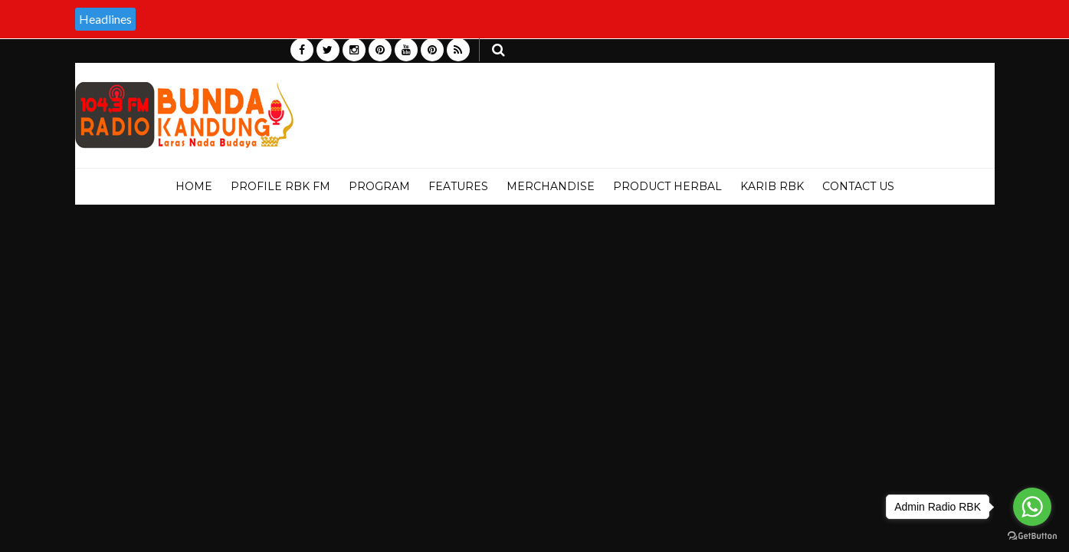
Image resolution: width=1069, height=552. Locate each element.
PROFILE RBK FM (280, 186)
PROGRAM (379, 186)
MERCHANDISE (551, 186)
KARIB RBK (772, 186)
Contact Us (858, 186)
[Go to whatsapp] (1032, 507)
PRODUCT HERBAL (667, 186)
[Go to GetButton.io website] (1032, 536)
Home (193, 186)
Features (458, 186)
